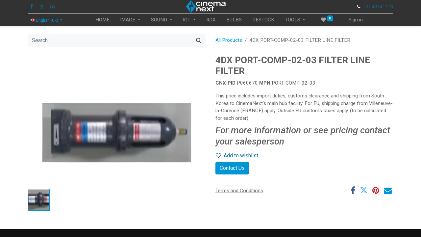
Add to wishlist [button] (237, 155)
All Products (228, 40)
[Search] (199, 40)
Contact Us (232, 168)
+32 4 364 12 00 (378, 7)
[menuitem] (102, 19)
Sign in (356, 20)
